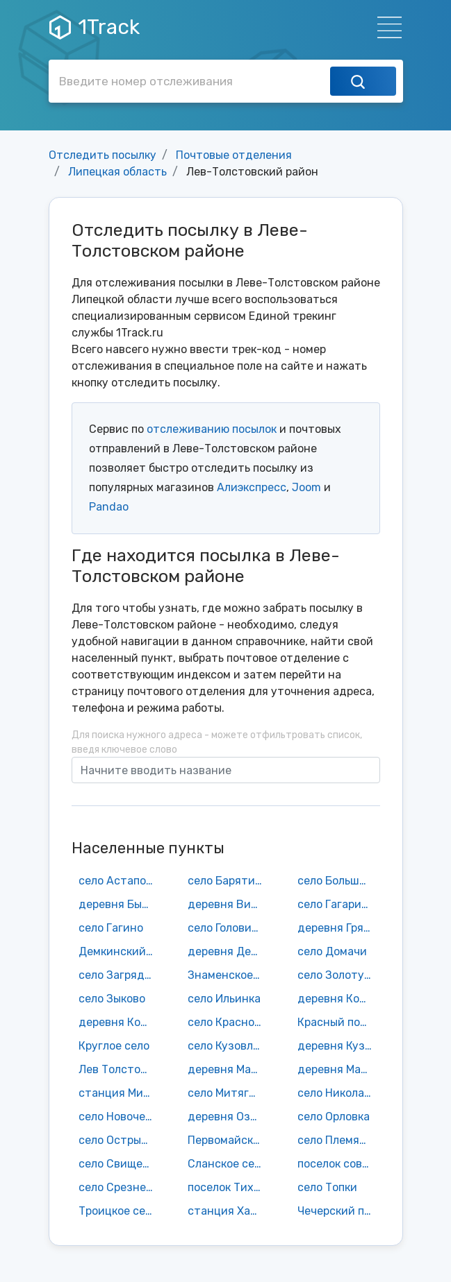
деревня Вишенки (229, 904)
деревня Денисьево (229, 951)
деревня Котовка (120, 1022)
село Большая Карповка (338, 880)
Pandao (109, 506)
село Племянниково (338, 1140)
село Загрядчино (120, 975)
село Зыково (112, 998)
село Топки (327, 1187)
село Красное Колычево (229, 1022)
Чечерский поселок (338, 1210)
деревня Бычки (120, 904)
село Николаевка (338, 1093)
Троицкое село (118, 1210)
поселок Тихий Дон (229, 1187)
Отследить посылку (102, 155)
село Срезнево (118, 1187)
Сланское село (227, 1163)
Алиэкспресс (251, 487)
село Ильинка (224, 998)
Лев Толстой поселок (120, 1069)
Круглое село (114, 1045)
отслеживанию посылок (212, 429)
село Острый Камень (120, 1140)
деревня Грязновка (338, 927)
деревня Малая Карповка (338, 1069)
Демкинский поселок (120, 951)
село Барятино (228, 880)
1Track (94, 27)
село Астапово (118, 880)
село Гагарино (336, 904)
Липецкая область (117, 171)
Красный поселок (338, 1022)
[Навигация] (385, 27)
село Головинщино (229, 927)
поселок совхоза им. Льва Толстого (338, 1163)
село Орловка (333, 1116)
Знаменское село (229, 975)
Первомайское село (229, 1140)
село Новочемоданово (120, 1116)
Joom (306, 487)
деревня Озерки (229, 1116)
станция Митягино (120, 1093)
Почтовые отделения (234, 155)
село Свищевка (120, 1163)
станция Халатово (229, 1210)
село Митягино (228, 1093)
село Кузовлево (229, 1045)
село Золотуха (337, 975)
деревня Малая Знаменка (229, 1069)
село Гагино (111, 927)
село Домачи (332, 951)
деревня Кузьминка (338, 1045)
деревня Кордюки (338, 998)
